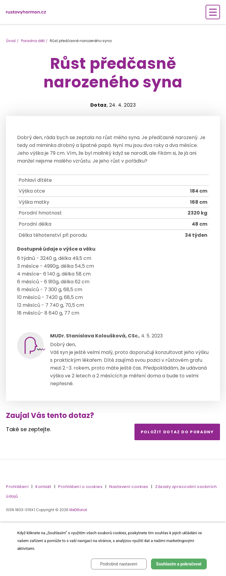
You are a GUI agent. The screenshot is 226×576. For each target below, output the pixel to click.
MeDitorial (78, 509)
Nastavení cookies (128, 486)
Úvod (11, 40)
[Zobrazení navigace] (213, 12)
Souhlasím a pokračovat (178, 564)
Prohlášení (17, 486)
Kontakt (43, 486)
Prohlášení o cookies (80, 486)
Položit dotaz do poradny (177, 432)
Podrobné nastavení (118, 564)
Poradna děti (33, 40)
